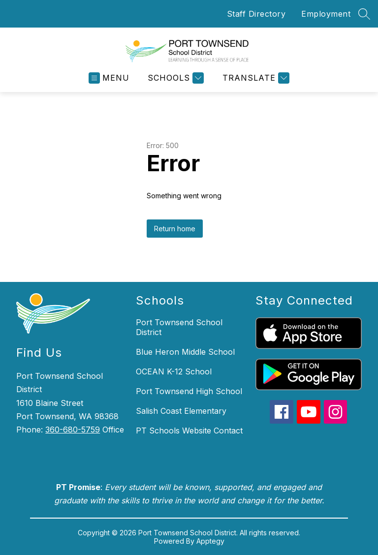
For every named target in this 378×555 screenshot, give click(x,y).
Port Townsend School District (179, 327)
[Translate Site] (254, 78)
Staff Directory (256, 14)
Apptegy (210, 541)
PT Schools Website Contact (189, 430)
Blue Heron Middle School (185, 352)
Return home (174, 228)
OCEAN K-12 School (174, 371)
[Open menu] (109, 78)
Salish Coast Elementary (181, 411)
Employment (325, 14)
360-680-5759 (72, 429)
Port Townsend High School (189, 391)
